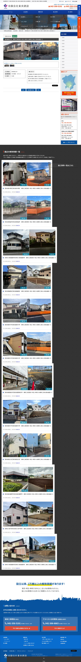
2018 (63, 58)
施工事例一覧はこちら (65, 165)
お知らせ (62, 639)
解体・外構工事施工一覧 (48, 639)
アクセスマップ (7, 641)
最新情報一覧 (63, 637)
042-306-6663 (52, 623)
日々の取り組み (63, 641)
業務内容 (25, 637)
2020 (63, 52)
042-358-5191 (14, 623)
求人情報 (5, 643)
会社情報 (74, 1)
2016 (63, 64)
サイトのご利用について (46, 641)
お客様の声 (62, 643)
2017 (63, 61)
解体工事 (15, 36)
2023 (63, 43)
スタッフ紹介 (6, 639)
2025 (63, 37)
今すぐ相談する (59, 628)
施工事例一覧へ (31, 90)
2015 (63, 67)
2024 (63, 40)
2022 (63, 46)
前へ (23, 90)
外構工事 (26, 641)
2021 (63, 49)
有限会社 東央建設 (16, 6)
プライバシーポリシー (21, 651)
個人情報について (45, 643)
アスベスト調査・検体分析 (29, 643)
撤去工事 (17, 396)
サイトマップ (68, 1)
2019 (63, 55)
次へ (39, 90)
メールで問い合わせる (69, 142)
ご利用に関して (12, 651)
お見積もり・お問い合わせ (28, 645)
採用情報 (5, 651)
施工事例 (44, 637)
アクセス (61, 1)
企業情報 (5, 637)
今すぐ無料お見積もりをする (21, 628)
